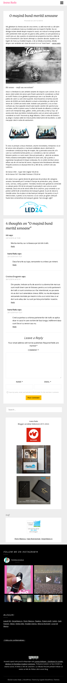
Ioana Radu (9, 2)
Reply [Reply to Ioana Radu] (14, 265)
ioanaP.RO (7, 621)
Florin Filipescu (20, 539)
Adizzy (12, 624)
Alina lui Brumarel (44, 624)
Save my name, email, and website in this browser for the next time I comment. (34, 392)
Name (19, 382)
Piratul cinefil (46, 621)
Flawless (38, 621)
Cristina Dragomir (13, 276)
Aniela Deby (20, 624)
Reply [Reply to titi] (13, 246)
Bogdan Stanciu (31, 624)
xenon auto (56, 43)
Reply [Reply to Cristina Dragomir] (13, 302)
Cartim (54, 621)
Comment (33, 350)
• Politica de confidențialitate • (14, 640)
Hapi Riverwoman (33, 539)
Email (47, 382)
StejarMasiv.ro (46, 539)
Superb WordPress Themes (49, 680)
